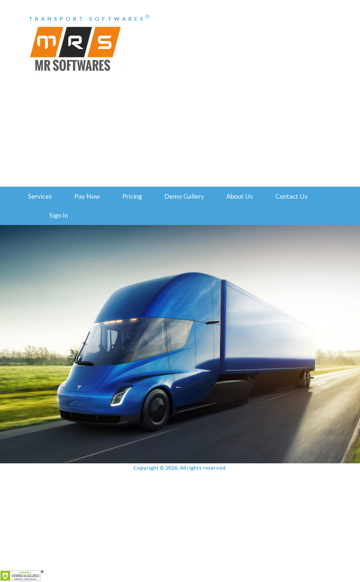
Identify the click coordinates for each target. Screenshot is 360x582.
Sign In (58, 215)
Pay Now (87, 196)
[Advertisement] (180, 136)
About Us (239, 196)
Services (40, 196)
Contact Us (291, 196)
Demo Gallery (184, 196)
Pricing (132, 196)
